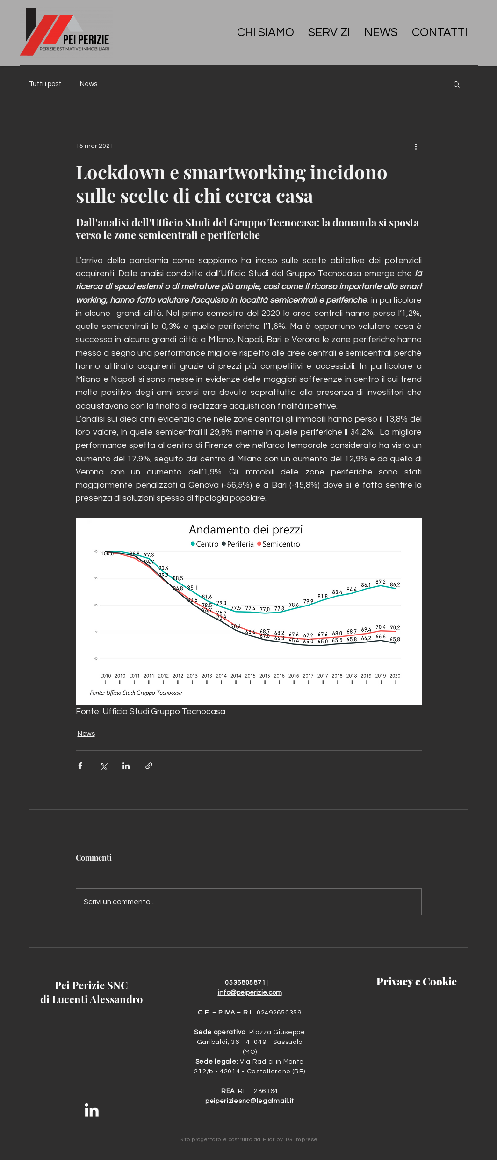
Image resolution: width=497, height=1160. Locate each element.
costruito (240, 1140)
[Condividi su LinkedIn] (126, 765)
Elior (269, 1140)
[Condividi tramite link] (148, 765)
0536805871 (246, 982)
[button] (456, 84)
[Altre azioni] (416, 146)
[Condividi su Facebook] (80, 765)
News (88, 84)
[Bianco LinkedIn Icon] (91, 1110)
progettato (206, 1140)
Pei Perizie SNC (91, 985)
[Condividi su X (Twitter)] (103, 765)
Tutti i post (45, 84)
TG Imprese (301, 1140)
